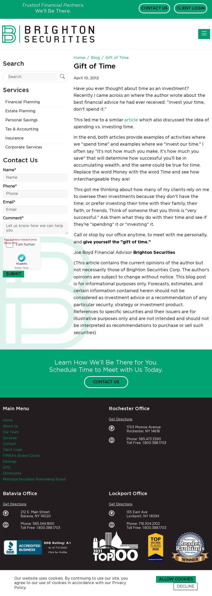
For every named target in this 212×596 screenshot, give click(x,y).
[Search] (32, 77)
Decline (185, 586)
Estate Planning (20, 111)
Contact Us (154, 8)
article (131, 120)
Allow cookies (176, 579)
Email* (9, 202)
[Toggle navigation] (204, 34)
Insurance (14, 138)
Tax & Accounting (21, 129)
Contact (9, 444)
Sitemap (9, 461)
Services (10, 438)
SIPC (7, 467)
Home (8, 420)
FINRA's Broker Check (21, 456)
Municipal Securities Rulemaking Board (34, 479)
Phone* (10, 186)
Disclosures (12, 473)
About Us (10, 426)
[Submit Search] (62, 77)
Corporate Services (23, 147)
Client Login (191, 8)
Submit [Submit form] (13, 274)
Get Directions (120, 419)
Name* (9, 170)
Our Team (11, 432)
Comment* (13, 218)
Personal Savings (21, 120)
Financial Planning (22, 102)
